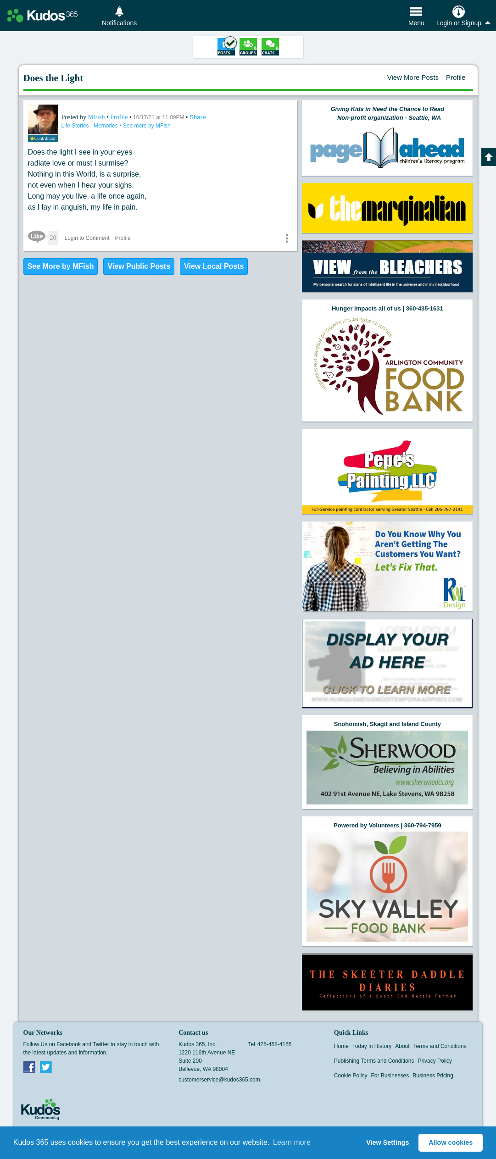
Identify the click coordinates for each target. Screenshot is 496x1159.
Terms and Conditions (440, 1046)
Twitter (46, 1066)
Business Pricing (432, 1075)
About (402, 1046)
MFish (97, 117)
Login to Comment (87, 238)
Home (341, 1046)
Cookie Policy (351, 1075)
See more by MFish (147, 125)
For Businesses (390, 1075)
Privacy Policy (435, 1061)
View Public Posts (138, 266)
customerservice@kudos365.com (219, 1079)
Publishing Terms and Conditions (374, 1061)
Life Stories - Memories (90, 125)
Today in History (371, 1046)
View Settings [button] (387, 1142)
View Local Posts (214, 266)
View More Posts (413, 77)
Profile (456, 77)
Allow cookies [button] (451, 1142)
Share (197, 117)
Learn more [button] (292, 1142)
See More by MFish (61, 266)
